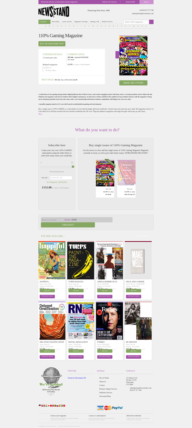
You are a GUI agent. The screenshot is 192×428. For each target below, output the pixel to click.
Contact (102, 380)
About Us (102, 376)
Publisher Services (105, 387)
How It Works (104, 373)
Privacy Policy (75, 421)
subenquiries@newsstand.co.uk (143, 13)
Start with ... (45, 178)
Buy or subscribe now (52, 44)
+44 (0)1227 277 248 (146, 10)
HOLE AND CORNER (135, 276)
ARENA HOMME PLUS (107, 276)
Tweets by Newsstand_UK (77, 373)
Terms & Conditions (64, 421)
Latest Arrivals (67, 21)
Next (117, 54)
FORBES (101, 337)
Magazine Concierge (81, 21)
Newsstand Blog (105, 391)
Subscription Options (45, 291)
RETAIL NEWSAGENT (78, 337)
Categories (43, 21)
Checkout (135, 220)
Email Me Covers (133, 83)
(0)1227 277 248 (135, 385)
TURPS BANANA (75, 276)
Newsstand (53, 421)
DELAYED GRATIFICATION (52, 337)
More (40, 114)
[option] (133, 55)
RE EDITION (131, 337)
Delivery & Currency (109, 2)
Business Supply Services (108, 384)
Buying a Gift (95, 21)
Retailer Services (107, 21)
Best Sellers (56, 21)
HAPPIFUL (44, 276)
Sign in (146, 2)
